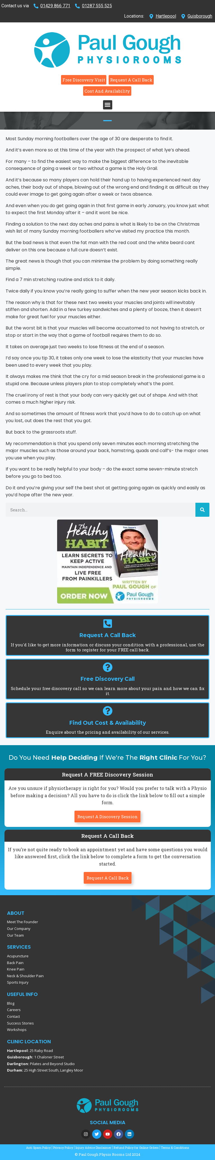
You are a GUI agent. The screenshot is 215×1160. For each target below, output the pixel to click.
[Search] (202, 510)
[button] (107, 104)
